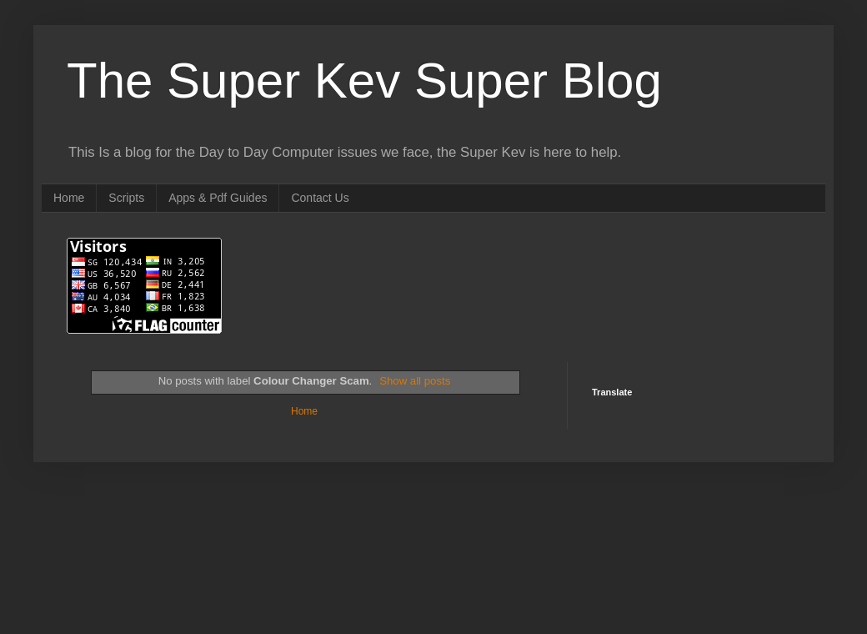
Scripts (126, 197)
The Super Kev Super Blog (364, 80)
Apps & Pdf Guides (217, 197)
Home (68, 197)
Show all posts (414, 381)
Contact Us (319, 197)
